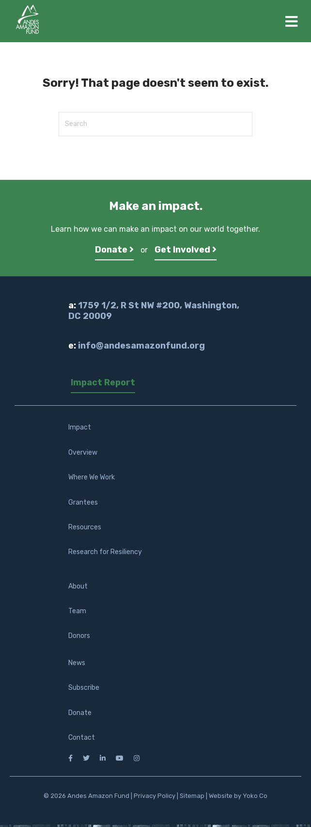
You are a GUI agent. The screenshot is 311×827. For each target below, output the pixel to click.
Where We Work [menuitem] (91, 477)
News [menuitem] (76, 663)
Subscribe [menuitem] (83, 688)
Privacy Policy (154, 795)
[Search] (155, 124)
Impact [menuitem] (79, 427)
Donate (114, 249)
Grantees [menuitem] (83, 502)
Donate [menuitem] (80, 713)
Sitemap (192, 795)
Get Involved (186, 249)
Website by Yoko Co (238, 795)
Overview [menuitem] (82, 452)
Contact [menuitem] (81, 737)
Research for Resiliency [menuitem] (105, 552)
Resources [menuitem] (84, 527)
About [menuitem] (78, 586)
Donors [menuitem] (79, 636)
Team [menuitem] (77, 611)
